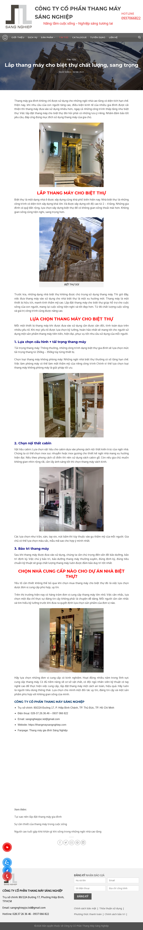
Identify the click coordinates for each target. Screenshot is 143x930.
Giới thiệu (17, 37)
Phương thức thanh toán (88, 914)
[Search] (139, 37)
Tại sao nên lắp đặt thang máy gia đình (38, 816)
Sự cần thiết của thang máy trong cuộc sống (40, 824)
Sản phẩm (48, 37)
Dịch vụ (32, 37)
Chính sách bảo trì (115, 914)
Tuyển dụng (97, 37)
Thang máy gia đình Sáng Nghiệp (48, 730)
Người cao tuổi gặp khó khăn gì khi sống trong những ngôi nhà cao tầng (57, 831)
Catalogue (79, 37)
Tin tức (64, 37)
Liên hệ (113, 37)
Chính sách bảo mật (85, 908)
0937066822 (131, 18)
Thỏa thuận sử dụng (110, 908)
